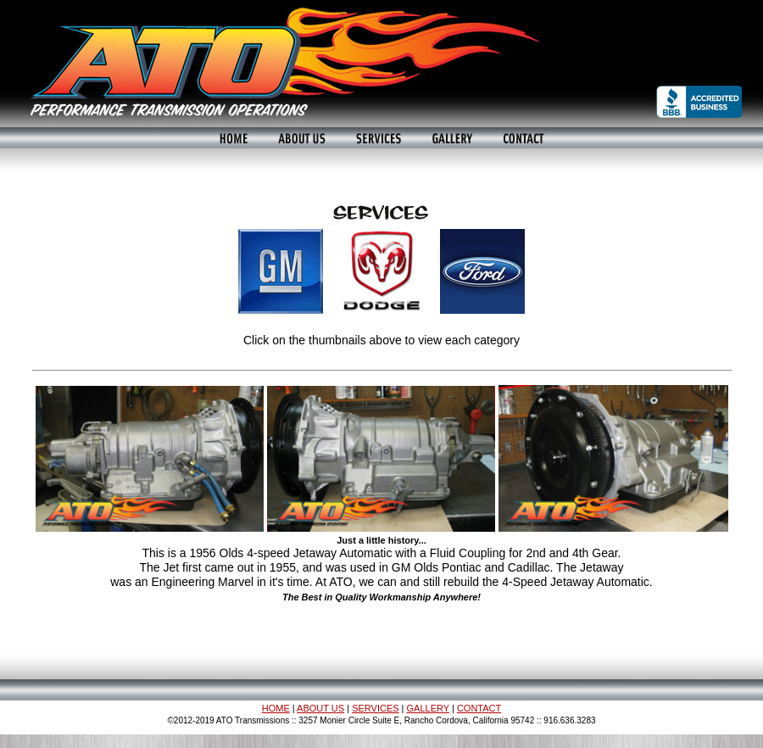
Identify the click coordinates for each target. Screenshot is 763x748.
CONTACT (479, 708)
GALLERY (428, 708)
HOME (276, 708)
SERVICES (375, 708)
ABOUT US (320, 708)
